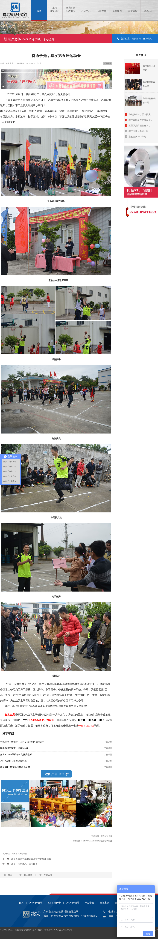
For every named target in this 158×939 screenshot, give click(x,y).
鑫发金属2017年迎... (138, 136)
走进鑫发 (133, 11)
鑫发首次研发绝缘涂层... (140, 120)
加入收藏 (27, 875)
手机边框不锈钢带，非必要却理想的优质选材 (22, 742)
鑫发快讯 (147, 38)
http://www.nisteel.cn (91, 841)
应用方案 (101, 11)
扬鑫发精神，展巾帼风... (140, 114)
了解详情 (108, 742)
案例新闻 (136, 38)
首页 (39, 11)
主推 (55, 9)
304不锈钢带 (35, 902)
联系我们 (148, 11)
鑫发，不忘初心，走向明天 (24, 864)
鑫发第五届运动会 (19, 853)
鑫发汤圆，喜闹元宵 (138, 131)
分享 (10, 875)
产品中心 (86, 11)
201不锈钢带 (72, 902)
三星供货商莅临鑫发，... (140, 125)
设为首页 (48, 875)
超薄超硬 (70, 9)
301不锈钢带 (54, 902)
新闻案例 (117, 11)
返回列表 (107, 63)
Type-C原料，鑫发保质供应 (13, 761)
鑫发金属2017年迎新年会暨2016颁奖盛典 (31, 859)
